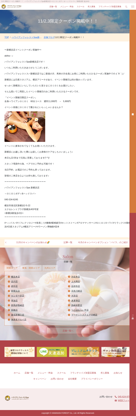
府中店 (14, 286)
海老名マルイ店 (18, 319)
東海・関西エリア (31, 268)
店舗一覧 (53, 6)
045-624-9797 (123, 397)
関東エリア (12, 268)
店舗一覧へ (68, 331)
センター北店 (17, 296)
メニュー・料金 (67, 6)
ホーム (17, 373)
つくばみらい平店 (80, 310)
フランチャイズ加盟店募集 (110, 6)
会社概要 (72, 379)
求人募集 (91, 6)
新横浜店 (15, 291)
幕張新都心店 (17, 315)
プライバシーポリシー (92, 379)
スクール (80, 6)
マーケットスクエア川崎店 (84, 315)
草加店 (14, 300)
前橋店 (14, 310)
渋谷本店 (75, 277)
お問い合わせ (57, 379)
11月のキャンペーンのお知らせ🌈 (33, 242)
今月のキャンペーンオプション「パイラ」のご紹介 (103, 242)
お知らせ (118, 373)
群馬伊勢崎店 (17, 305)
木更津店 (75, 300)
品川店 (14, 281)
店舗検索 (132, 111)
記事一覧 (68, 242)
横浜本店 (15, 277)
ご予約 (133, 314)
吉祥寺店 (75, 286)
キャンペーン (39, 379)
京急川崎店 (76, 291)
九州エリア (49, 268)
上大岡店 (75, 281)
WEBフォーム (123, 400)
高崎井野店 (76, 305)
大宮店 (74, 296)
